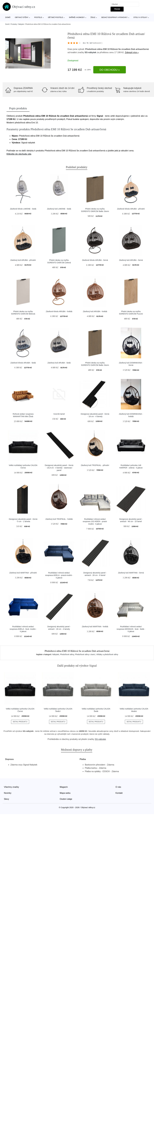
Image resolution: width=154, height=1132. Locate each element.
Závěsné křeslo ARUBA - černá (95, 260)
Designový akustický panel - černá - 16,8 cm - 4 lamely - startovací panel (59, 467)
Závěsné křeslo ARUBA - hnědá (59, 311)
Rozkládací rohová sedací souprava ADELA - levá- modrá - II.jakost (23, 628)
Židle (93, 17)
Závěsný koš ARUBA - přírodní (23, 260)
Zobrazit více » (132, 52)
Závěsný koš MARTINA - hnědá (95, 626)
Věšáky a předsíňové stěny (107, 654)
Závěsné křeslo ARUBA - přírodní (131, 209)
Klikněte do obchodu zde (19, 154)
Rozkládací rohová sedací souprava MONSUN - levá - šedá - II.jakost (131, 628)
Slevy (6, 799)
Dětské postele (55, 17)
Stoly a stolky (140, 17)
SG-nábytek (90, 52)
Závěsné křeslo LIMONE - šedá (23, 209)
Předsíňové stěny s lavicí (85, 654)
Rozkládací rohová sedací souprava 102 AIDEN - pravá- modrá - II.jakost (95, 521)
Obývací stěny (21, 17)
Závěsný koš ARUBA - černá (131, 260)
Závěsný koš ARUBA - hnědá (95, 311)
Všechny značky (11, 787)
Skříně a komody (77, 17)
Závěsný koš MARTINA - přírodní (23, 573)
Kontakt (119, 793)
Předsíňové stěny (67, 654)
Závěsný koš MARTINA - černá (131, 573)
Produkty (14, 24)
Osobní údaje (66, 799)
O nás (118, 787)
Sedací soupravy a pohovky (114, 17)
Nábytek (21, 24)
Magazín (64, 787)
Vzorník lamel (59, 414)
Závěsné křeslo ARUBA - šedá (23, 363)
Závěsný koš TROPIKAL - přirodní (95, 465)
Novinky (7, 793)
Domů (7, 17)
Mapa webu (65, 793)
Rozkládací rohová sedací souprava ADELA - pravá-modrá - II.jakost (59, 575)
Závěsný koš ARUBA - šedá (59, 363)
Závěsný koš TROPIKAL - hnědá (59, 519)
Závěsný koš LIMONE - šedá (59, 209)
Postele (38, 17)
